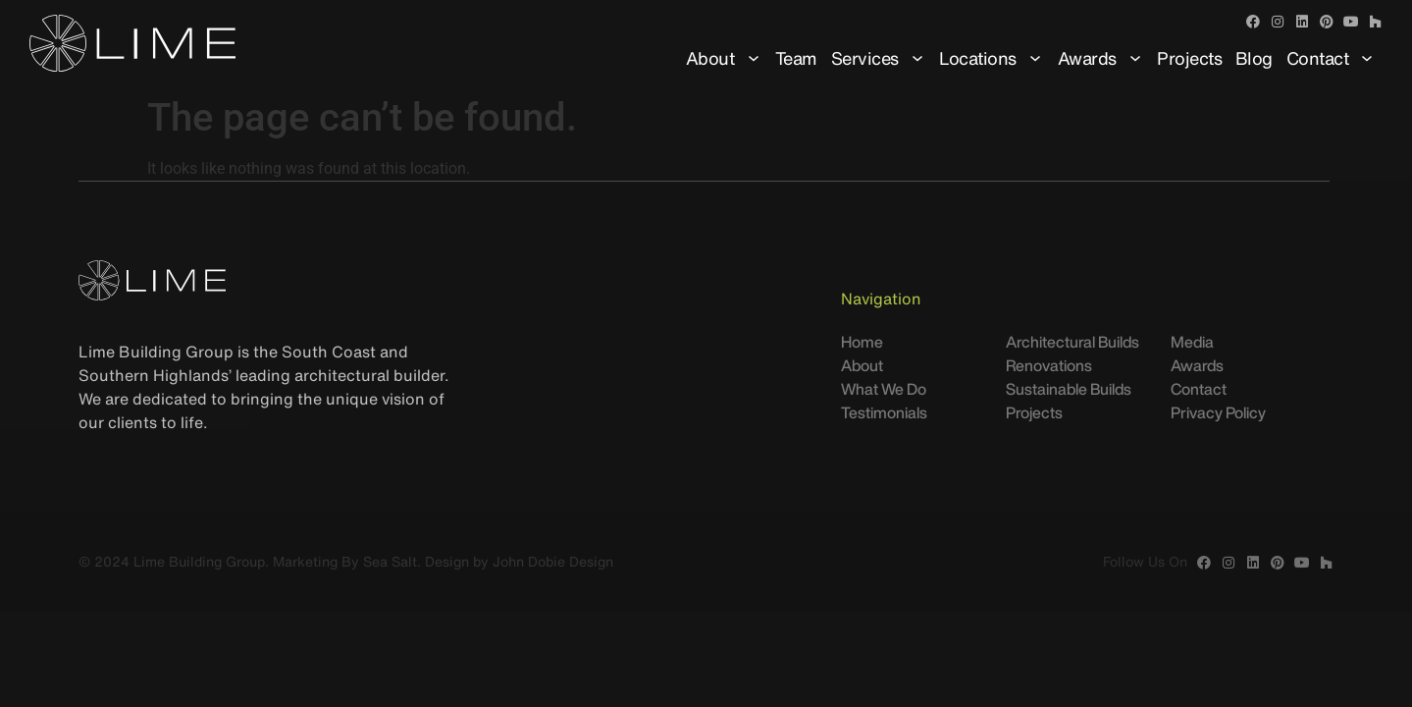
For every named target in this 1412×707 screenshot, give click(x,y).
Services (878, 58)
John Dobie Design (553, 562)
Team (796, 58)
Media (1192, 342)
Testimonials (884, 412)
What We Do (883, 389)
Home (862, 342)
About (724, 58)
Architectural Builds (1072, 342)
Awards (1101, 58)
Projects (1189, 58)
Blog (1254, 58)
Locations (991, 58)
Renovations (1049, 365)
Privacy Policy (1218, 412)
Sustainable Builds (1068, 389)
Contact (1331, 58)
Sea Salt (390, 562)
